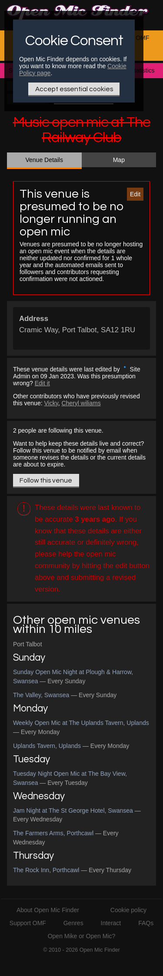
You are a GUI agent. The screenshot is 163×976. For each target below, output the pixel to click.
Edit (135, 194)
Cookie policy (128, 910)
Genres (73, 923)
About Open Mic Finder (48, 910)
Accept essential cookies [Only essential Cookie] (74, 89)
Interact (111, 923)
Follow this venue (46, 480)
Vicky (51, 403)
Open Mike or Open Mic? (82, 936)
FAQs (145, 923)
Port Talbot (27, 644)
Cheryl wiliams (80, 403)
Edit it (42, 383)
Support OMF (28, 923)
